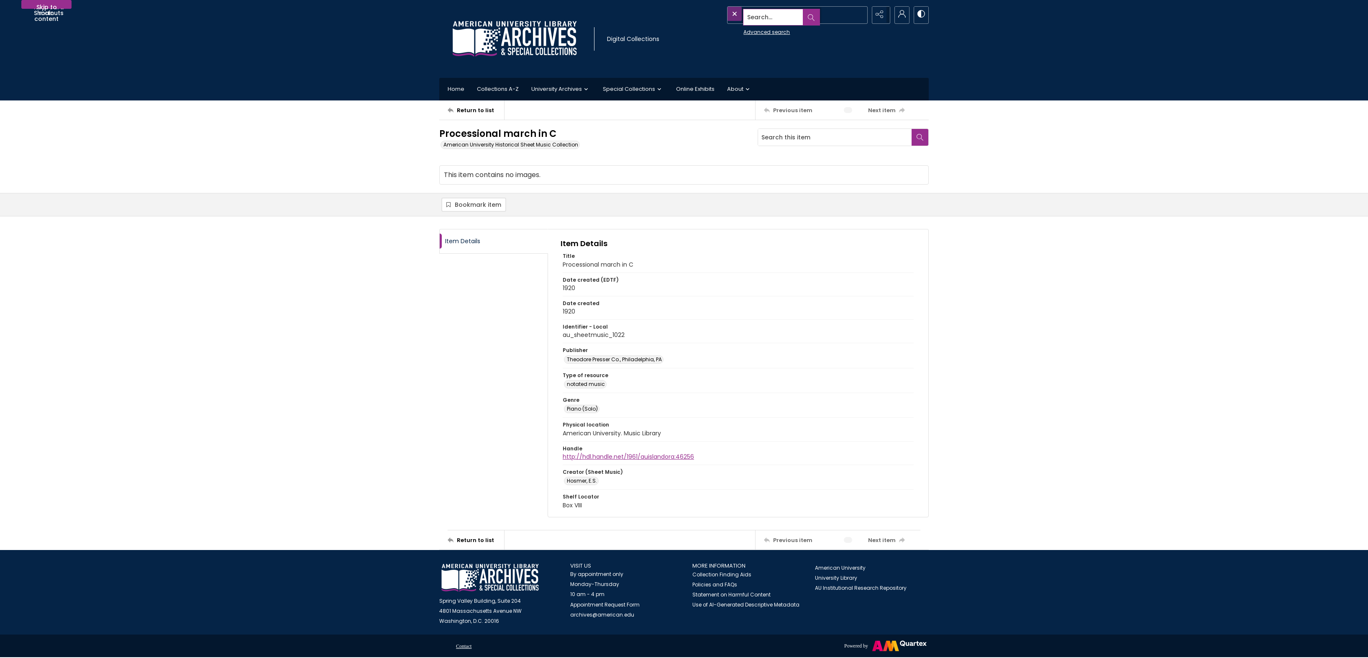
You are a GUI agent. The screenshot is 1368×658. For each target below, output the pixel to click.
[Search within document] (920, 137)
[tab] (494, 242)
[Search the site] (779, 15)
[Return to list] (476, 110)
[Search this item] (835, 137)
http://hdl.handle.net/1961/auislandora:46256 (628, 457)
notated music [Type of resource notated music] (586, 384)
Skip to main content (46, 6)
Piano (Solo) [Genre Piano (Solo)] (582, 409)
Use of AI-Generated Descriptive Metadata (745, 605)
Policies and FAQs (714, 585)
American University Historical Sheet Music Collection (510, 144)
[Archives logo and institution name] (515, 39)
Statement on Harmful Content (731, 595)
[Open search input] (858, 15)
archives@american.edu (602, 615)
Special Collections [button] (633, 89)
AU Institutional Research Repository (861, 588)
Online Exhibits (695, 89)
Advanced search (747, 29)
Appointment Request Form (605, 605)
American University (840, 568)
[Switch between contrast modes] (920, 15)
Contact (463, 647)
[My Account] (899, 15)
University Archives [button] (560, 89)
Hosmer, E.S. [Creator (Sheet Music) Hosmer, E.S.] (582, 481)
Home (456, 89)
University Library (836, 578)
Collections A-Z (498, 89)
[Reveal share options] (878, 15)
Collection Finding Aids (721, 575)
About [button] (739, 89)
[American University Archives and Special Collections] (490, 578)
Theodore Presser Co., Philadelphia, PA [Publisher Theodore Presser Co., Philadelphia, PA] (614, 360)
